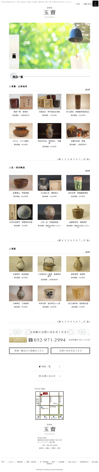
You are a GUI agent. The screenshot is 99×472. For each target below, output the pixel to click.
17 (84, 240)
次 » (88, 159)
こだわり (11, 462)
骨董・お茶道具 (31, 462)
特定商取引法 (84, 462)
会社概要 (61, 462)
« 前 (59, 159)
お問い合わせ (72, 462)
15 (84, 159)
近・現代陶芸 (44, 462)
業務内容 (20, 462)
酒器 (53, 462)
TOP (3, 462)
